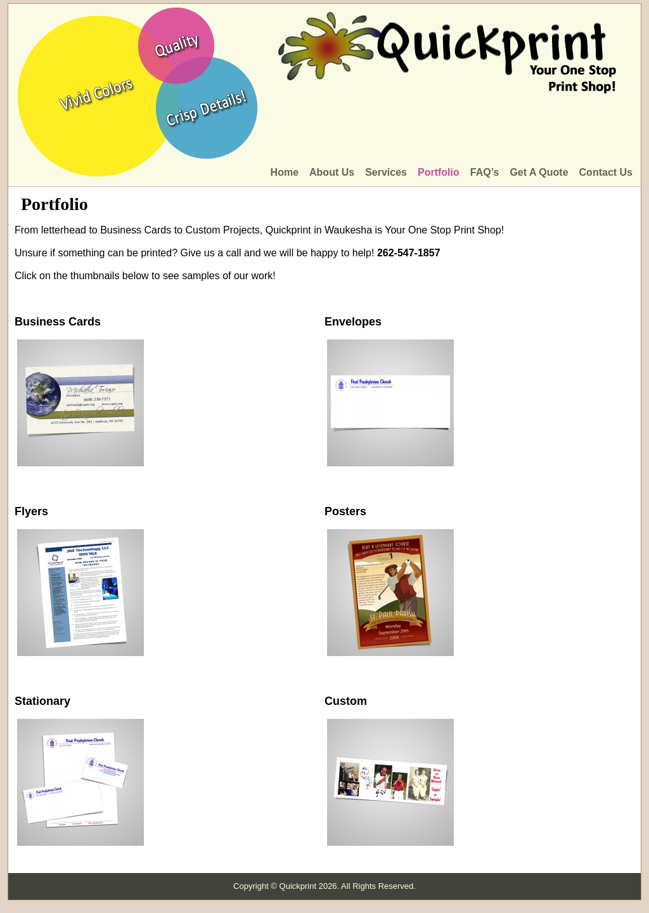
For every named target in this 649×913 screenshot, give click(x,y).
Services (386, 172)
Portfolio (438, 172)
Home (285, 172)
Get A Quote (539, 172)
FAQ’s (484, 172)
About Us (331, 172)
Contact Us (606, 172)
